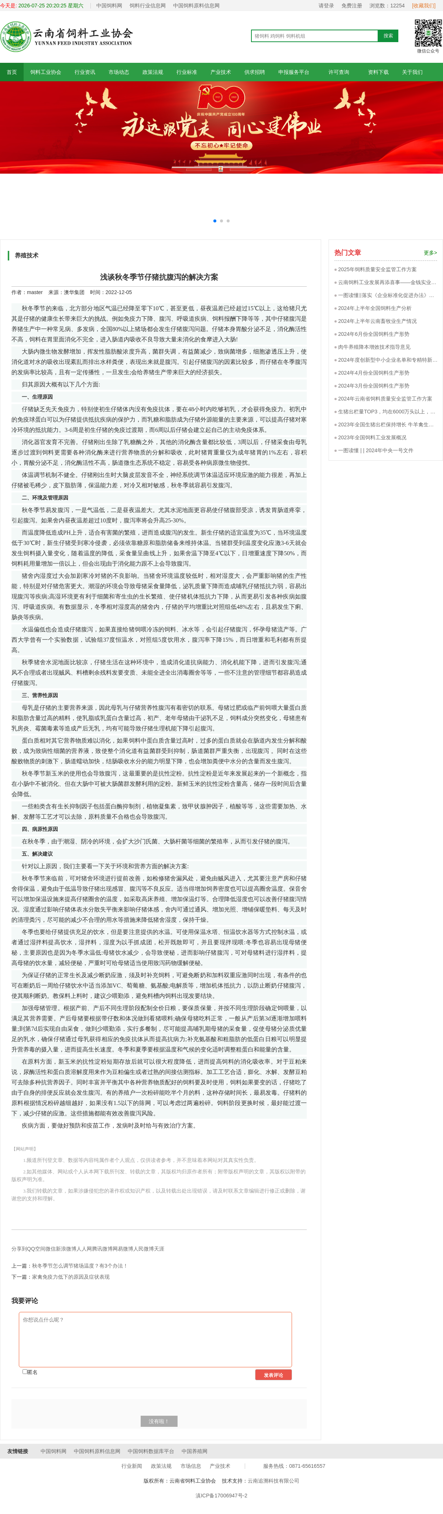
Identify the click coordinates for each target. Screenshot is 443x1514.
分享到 (19, 1249)
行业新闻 (131, 1466)
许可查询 (339, 72)
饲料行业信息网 (148, 5)
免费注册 (351, 5)
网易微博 (123, 1249)
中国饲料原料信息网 (196, 5)
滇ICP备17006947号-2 (221, 1495)
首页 (12, 72)
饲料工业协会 (45, 72)
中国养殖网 (194, 1451)
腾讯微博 (102, 1249)
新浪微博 (66, 1249)
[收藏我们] (424, 5)
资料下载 (378, 72)
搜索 (388, 35)
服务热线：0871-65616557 (294, 1466)
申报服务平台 (293, 72)
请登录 (326, 5)
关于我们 (412, 72)
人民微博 (143, 1249)
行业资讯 (85, 72)
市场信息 (191, 1466)
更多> (430, 253)
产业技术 (220, 72)
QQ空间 (36, 1249)
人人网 (84, 1249)
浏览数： (387, 5)
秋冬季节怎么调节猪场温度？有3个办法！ (80, 1266)
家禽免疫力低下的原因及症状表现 (71, 1277)
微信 (50, 1249)
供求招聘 (254, 72)
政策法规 (152, 72)
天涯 (159, 1249)
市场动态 (119, 72)
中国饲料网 (109, 5)
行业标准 (186, 72)
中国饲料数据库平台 (151, 1451)
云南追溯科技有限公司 (273, 1481)
